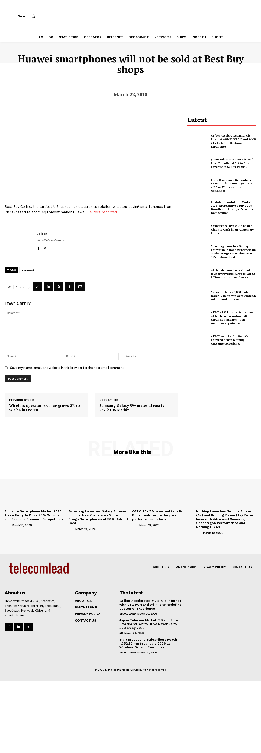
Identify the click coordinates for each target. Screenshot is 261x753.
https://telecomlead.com (51, 240)
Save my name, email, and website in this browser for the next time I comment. (67, 368)
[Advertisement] (221, 387)
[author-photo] (8, 525)
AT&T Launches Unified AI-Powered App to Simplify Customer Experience (229, 340)
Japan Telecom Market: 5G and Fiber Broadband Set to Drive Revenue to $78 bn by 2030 (231, 163)
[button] (27, 16)
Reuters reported (102, 212)
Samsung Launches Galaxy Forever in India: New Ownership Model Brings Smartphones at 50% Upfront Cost (233, 251)
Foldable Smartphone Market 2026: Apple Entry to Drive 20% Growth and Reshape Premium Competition (232, 207)
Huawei (27, 270)
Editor (42, 233)
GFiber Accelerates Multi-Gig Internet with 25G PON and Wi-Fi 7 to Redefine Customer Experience (233, 141)
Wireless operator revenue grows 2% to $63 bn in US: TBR (44, 407)
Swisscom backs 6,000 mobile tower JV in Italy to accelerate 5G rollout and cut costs (233, 295)
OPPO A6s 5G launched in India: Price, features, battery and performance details (158, 515)
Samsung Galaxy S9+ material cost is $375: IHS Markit (131, 407)
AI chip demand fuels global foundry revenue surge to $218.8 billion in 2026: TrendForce (233, 273)
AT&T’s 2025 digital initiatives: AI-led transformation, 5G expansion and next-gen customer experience (232, 318)
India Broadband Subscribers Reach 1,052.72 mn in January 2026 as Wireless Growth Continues (231, 185)
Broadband (127, 613)
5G (121, 632)
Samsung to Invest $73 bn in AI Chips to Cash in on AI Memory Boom (232, 229)
